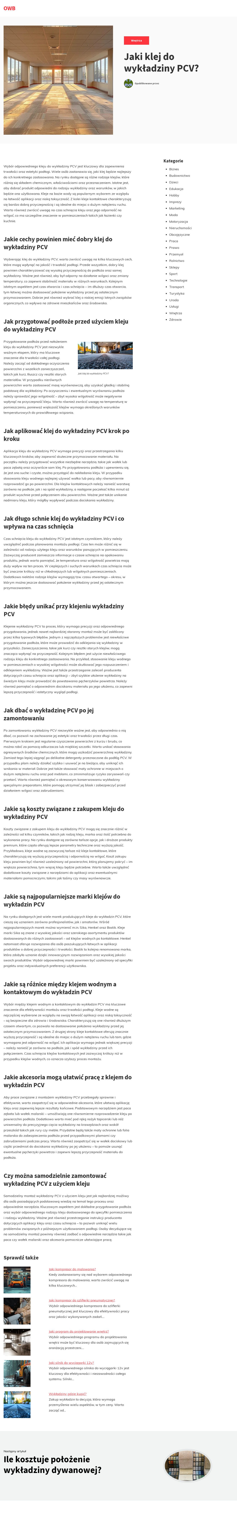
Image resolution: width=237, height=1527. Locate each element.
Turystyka (176, 293)
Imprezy (175, 202)
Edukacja (176, 189)
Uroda (174, 300)
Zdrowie (175, 319)
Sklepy (174, 267)
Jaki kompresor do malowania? (72, 1269)
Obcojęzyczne (179, 235)
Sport (173, 274)
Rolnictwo (176, 261)
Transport (176, 287)
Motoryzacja (178, 221)
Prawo (174, 248)
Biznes (174, 169)
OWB (9, 8)
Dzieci (173, 182)
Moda (173, 215)
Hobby (174, 195)
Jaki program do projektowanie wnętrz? (79, 1331)
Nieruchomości (180, 228)
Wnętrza (136, 40)
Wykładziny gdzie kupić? (67, 1394)
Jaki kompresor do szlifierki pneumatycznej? (82, 1300)
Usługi (174, 306)
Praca (173, 241)
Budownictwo (179, 176)
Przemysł (176, 254)
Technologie (178, 280)
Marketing (177, 208)
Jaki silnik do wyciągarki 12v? (71, 1363)
